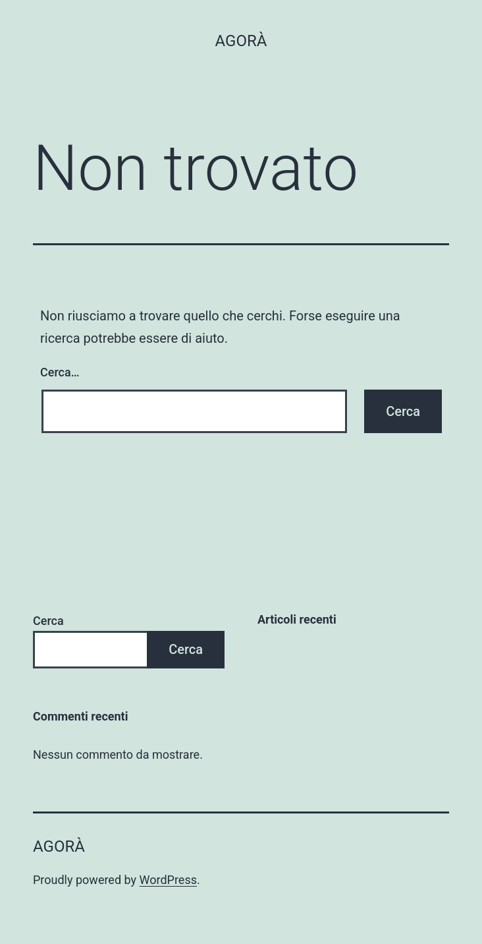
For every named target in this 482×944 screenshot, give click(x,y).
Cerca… (59, 372)
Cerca (48, 621)
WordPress (168, 880)
